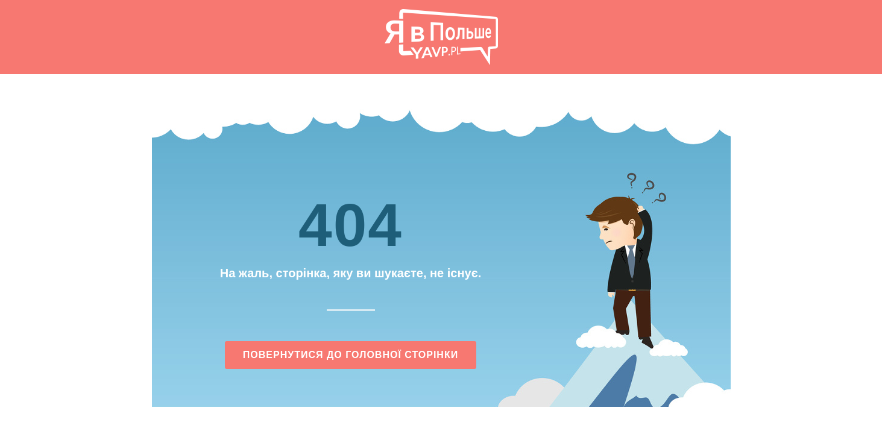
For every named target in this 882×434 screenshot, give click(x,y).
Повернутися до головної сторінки (350, 355)
